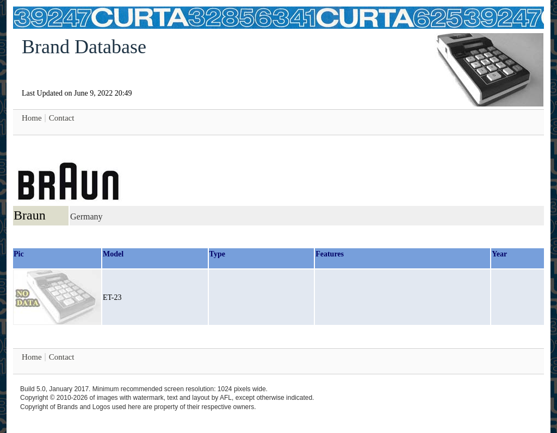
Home (32, 118)
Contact (62, 118)
